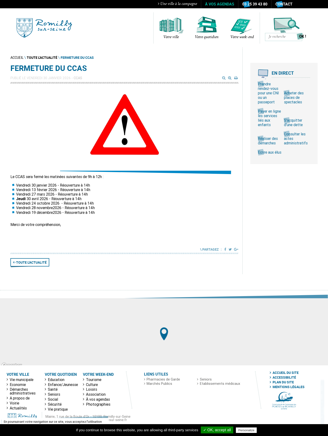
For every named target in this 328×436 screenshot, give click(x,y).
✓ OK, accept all (217, 430)
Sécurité (55, 404)
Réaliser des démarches (268, 140)
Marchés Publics (159, 383)
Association (96, 394)
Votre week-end (242, 37)
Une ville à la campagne (177, 4)
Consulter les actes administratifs (296, 138)
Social (53, 399)
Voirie (14, 403)
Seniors (54, 394)
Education (56, 379)
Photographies (98, 404)
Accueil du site (286, 372)
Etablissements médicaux (220, 383)
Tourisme (93, 379)
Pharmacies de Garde (163, 379)
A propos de (20, 398)
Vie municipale (21, 379)
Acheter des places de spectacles (294, 97)
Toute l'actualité (31, 262)
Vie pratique (58, 409)
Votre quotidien (207, 37)
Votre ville (171, 37)
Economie (18, 384)
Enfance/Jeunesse (63, 384)
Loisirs (91, 389)
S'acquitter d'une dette (293, 122)
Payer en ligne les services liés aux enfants (269, 118)
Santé (53, 389)
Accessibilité (284, 377)
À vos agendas (219, 4)
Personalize (246, 430)
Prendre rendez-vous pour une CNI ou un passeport (268, 93)
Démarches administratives (23, 391)
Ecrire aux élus (269, 152)
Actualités (18, 408)
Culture (92, 384)
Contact (283, 4)
